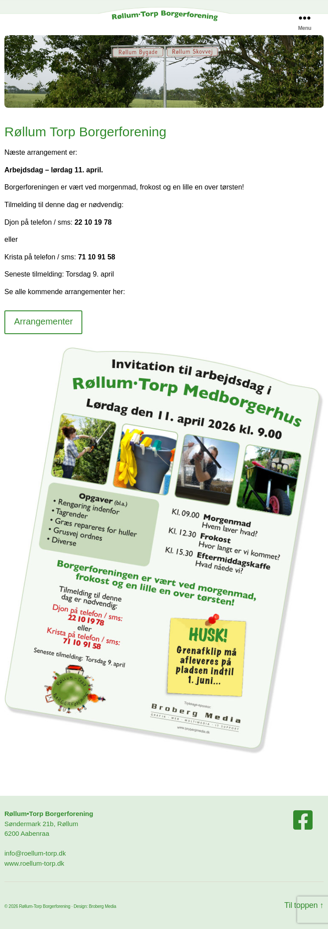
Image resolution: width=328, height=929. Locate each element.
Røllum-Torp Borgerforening (44, 906)
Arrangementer (43, 321)
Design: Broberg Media (95, 906)
